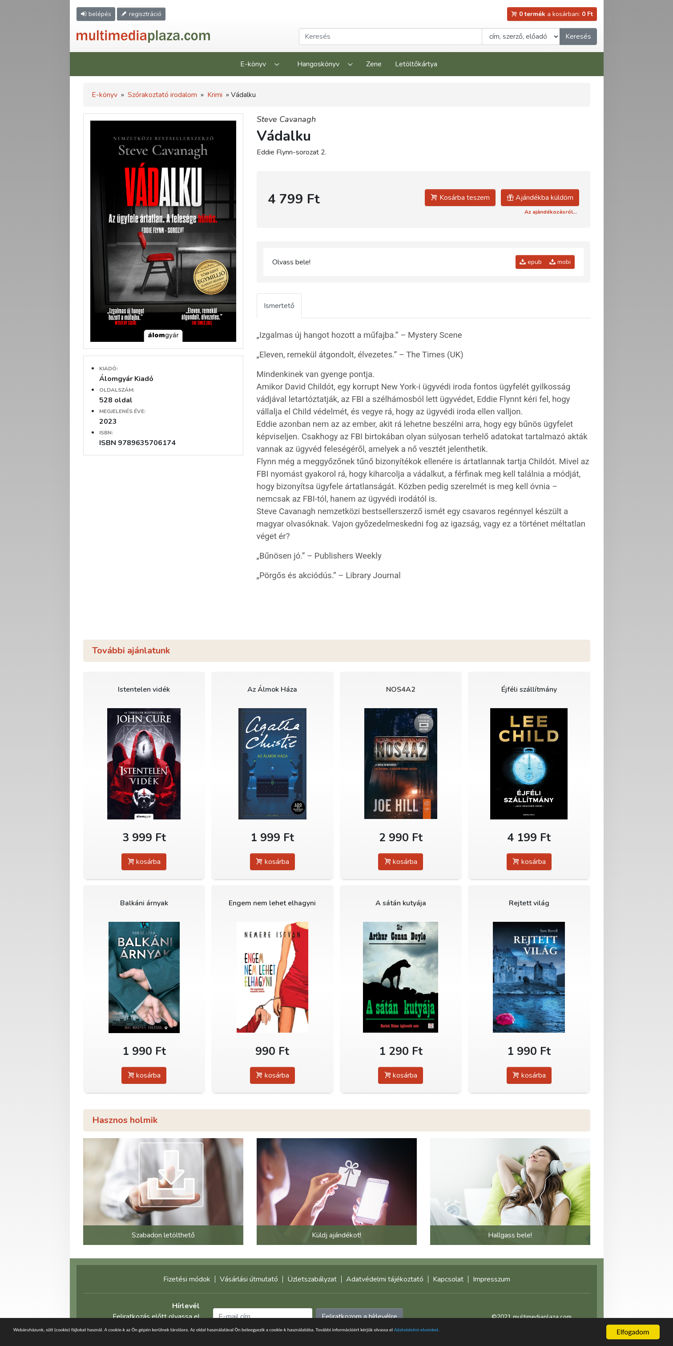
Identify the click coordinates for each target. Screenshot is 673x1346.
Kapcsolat (448, 1279)
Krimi (214, 95)
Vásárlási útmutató (249, 1279)
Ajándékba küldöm (540, 198)
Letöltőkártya (416, 64)
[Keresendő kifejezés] (390, 36)
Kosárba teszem (460, 198)
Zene (374, 64)
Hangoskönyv (318, 64)
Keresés (578, 36)
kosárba (144, 862)
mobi (560, 262)
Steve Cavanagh (286, 119)
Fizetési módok (186, 1279)
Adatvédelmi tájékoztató (384, 1279)
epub (531, 262)
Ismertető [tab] (279, 306)
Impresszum (491, 1279)
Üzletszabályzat (312, 1279)
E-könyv (253, 64)
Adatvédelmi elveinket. (48, 1336)
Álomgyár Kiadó (126, 379)
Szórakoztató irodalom (162, 95)
